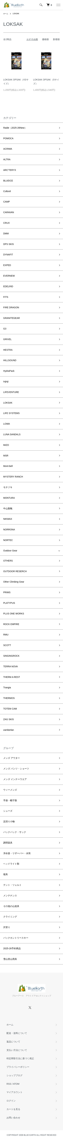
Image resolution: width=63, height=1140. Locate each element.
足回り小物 (9, 821)
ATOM (16, 1084)
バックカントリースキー (15, 938)
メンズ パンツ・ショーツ (16, 768)
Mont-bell (8, 466)
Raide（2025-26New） (15, 127)
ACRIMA (7, 149)
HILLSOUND (9, 360)
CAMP (6, 201)
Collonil (7, 191)
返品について (13, 1041)
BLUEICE (8, 180)
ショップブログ (14, 1075)
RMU (5, 634)
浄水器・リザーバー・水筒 (17, 853)
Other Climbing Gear (13, 581)
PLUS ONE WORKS (13, 613)
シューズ (7, 811)
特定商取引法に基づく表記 (20, 1058)
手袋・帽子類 (10, 800)
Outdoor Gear (10, 550)
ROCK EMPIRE (11, 624)
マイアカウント (14, 1092)
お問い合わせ (13, 1117)
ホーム (5, 14)
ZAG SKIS (8, 719)
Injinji (5, 381)
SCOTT (7, 645)
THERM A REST (11, 677)
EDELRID (8, 286)
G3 (4, 328)
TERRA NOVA (10, 666)
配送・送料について (17, 1033)
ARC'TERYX (9, 170)
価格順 (45, 39)
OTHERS (8, 560)
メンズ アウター (11, 758)
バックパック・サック (14, 832)
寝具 (5, 874)
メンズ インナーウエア (15, 779)
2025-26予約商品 (12, 948)
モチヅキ (7, 487)
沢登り (6, 927)
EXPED (7, 265)
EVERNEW (9, 275)
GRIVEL (7, 339)
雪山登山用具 (10, 959)
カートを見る (13, 1109)
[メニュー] (58, 5)
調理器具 (7, 842)
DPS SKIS (8, 244)
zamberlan (8, 730)
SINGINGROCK (11, 656)
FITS (5, 297)
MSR (5, 455)
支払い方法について (17, 1050)
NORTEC (8, 540)
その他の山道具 (11, 906)
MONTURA (9, 498)
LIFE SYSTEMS (11, 413)
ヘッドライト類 (11, 863)
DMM (6, 233)
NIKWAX (7, 519)
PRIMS (6, 592)
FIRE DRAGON (11, 307)
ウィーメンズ (10, 790)
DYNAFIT (8, 254)
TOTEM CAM (10, 708)
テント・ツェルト (12, 885)
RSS (9, 1084)
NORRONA (9, 529)
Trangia (7, 687)
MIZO (6, 445)
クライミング (10, 916)
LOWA (6, 423)
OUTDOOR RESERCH (15, 571)
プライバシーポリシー (18, 1067)
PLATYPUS (9, 603)
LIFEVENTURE (11, 392)
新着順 (56, 39)
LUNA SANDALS (12, 434)
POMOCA (8, 138)
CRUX (6, 223)
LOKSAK (16, 14)
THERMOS (9, 698)
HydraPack (8, 371)
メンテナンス (10, 895)
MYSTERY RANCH (13, 476)
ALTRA (6, 159)
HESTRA (8, 350)
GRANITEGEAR (11, 318)
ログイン (11, 1100)
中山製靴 (7, 508)
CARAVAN (8, 212)
